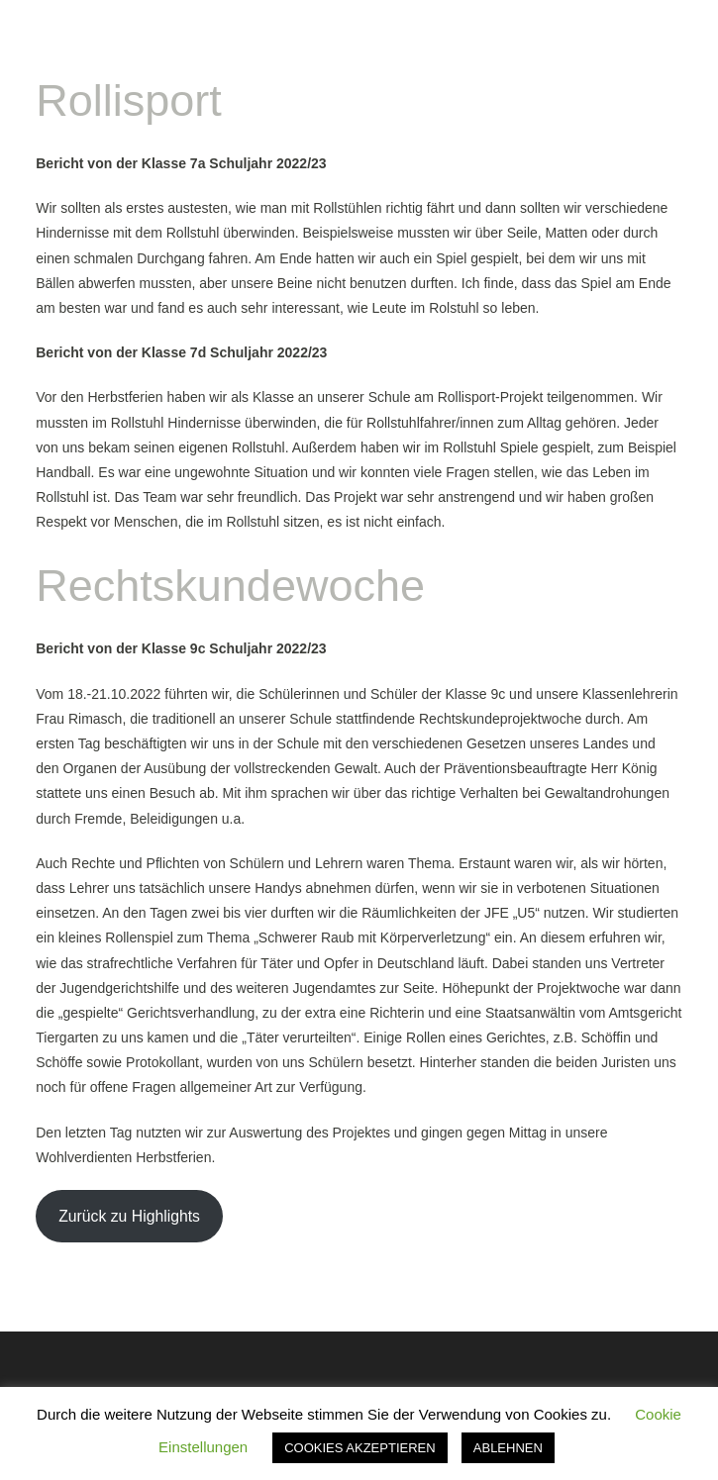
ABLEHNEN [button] (508, 1447)
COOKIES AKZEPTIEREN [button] (359, 1447)
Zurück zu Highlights (129, 1216)
